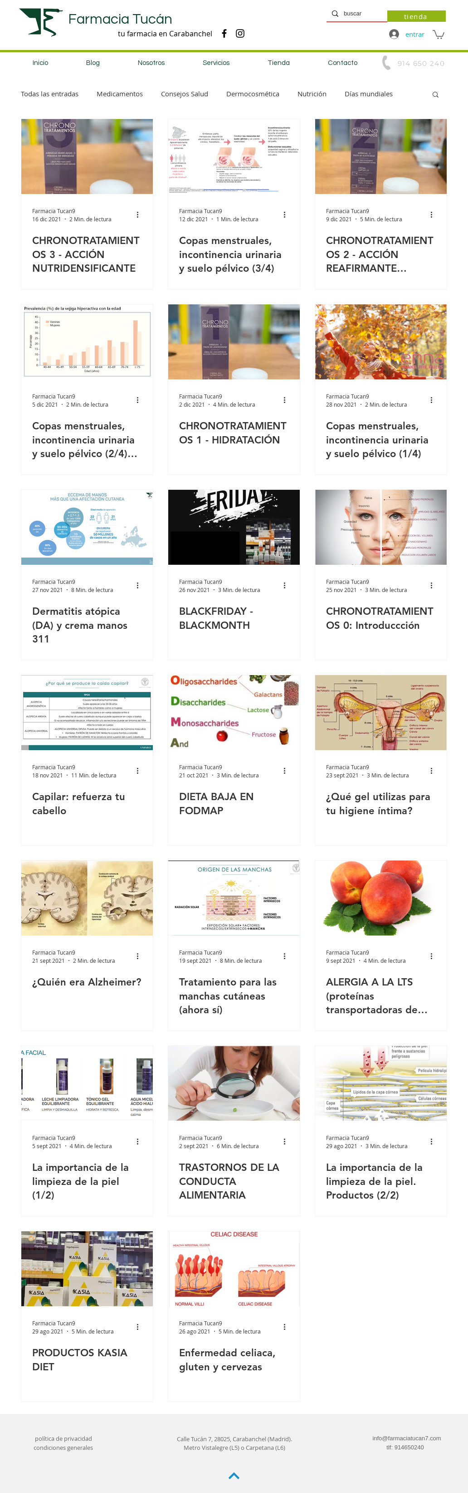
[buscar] (356, 13)
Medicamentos (120, 93)
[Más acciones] (140, 214)
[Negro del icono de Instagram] (240, 33)
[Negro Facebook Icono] (224, 33)
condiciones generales (63, 1447)
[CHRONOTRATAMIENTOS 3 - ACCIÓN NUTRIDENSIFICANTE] (87, 156)
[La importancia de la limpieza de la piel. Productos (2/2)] (381, 1083)
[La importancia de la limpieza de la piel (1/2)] (87, 1083)
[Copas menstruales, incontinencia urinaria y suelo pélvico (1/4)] (381, 341)
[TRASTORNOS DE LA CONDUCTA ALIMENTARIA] (234, 1083)
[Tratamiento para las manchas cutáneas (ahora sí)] (234, 898)
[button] (438, 34)
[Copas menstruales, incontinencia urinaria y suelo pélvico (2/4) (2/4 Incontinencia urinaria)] (87, 341)
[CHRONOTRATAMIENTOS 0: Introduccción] (381, 527)
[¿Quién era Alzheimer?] (87, 898)
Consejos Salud (184, 93)
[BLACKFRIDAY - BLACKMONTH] (234, 527)
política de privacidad (63, 1438)
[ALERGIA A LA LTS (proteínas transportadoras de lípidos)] (381, 898)
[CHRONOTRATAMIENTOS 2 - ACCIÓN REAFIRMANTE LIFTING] (381, 156)
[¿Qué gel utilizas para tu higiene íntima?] (381, 712)
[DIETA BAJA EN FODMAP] (234, 712)
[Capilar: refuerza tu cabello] (87, 712)
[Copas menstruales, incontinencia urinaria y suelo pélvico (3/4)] (234, 156)
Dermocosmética (252, 93)
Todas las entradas (49, 93)
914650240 (409, 1447)
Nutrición (312, 93)
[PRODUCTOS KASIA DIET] (87, 1268)
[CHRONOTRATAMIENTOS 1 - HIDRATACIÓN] (234, 341)
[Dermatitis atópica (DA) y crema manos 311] (87, 527)
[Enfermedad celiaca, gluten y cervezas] (234, 1268)
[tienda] (416, 16)
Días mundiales (369, 93)
